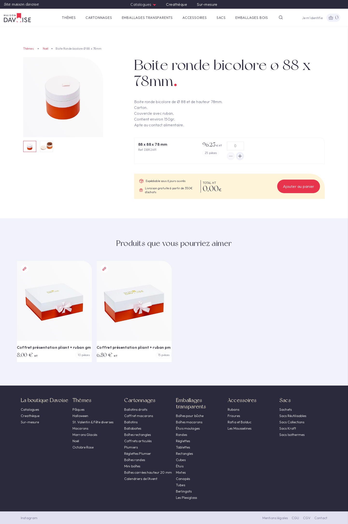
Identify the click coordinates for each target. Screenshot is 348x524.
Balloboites (132, 428)
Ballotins (131, 422)
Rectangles (184, 453)
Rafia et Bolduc (239, 422)
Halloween (80, 416)
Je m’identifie (312, 18)
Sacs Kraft (287, 428)
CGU (295, 518)
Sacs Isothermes (291, 435)
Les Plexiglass (186, 497)
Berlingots (184, 491)
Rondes (181, 435)
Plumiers (131, 447)
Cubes (181, 460)
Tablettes (183, 447)
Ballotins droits (135, 409)
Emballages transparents (147, 17)
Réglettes (183, 441)
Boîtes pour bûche (189, 416)
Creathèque (176, 4)
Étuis (179, 466)
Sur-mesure (207, 4)
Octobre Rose (83, 447)
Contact (320, 518)
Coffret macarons (138, 416)
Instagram (29, 518)
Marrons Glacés (84, 435)
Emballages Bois (251, 17)
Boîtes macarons (189, 422)
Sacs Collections (291, 422)
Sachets (285, 409)
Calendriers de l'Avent (140, 479)
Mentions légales (275, 518)
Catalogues (143, 4)
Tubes (180, 485)
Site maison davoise (21, 4)
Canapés (183, 479)
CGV (307, 518)
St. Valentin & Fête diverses (92, 422)
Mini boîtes (132, 466)
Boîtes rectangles (137, 435)
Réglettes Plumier (137, 453)
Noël (45, 48)
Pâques (78, 409)
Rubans (233, 409)
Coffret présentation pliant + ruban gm (54, 347)
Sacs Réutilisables (292, 416)
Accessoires (194, 17)
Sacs (221, 17)
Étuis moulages (188, 428)
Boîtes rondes (134, 460)
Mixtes (181, 472)
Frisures (234, 416)
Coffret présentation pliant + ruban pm (134, 347)
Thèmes (69, 17)
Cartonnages (99, 17)
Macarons (80, 428)
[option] (63, 97)
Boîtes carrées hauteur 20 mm (148, 472)
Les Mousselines (239, 428)
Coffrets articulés (138, 441)
